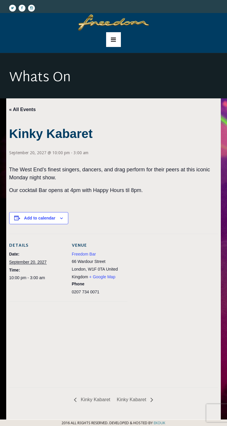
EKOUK (159, 423)
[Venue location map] (40, 342)
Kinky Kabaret (95, 399)
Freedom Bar (84, 254)
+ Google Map (102, 276)
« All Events (22, 109)
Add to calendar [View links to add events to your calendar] (39, 218)
